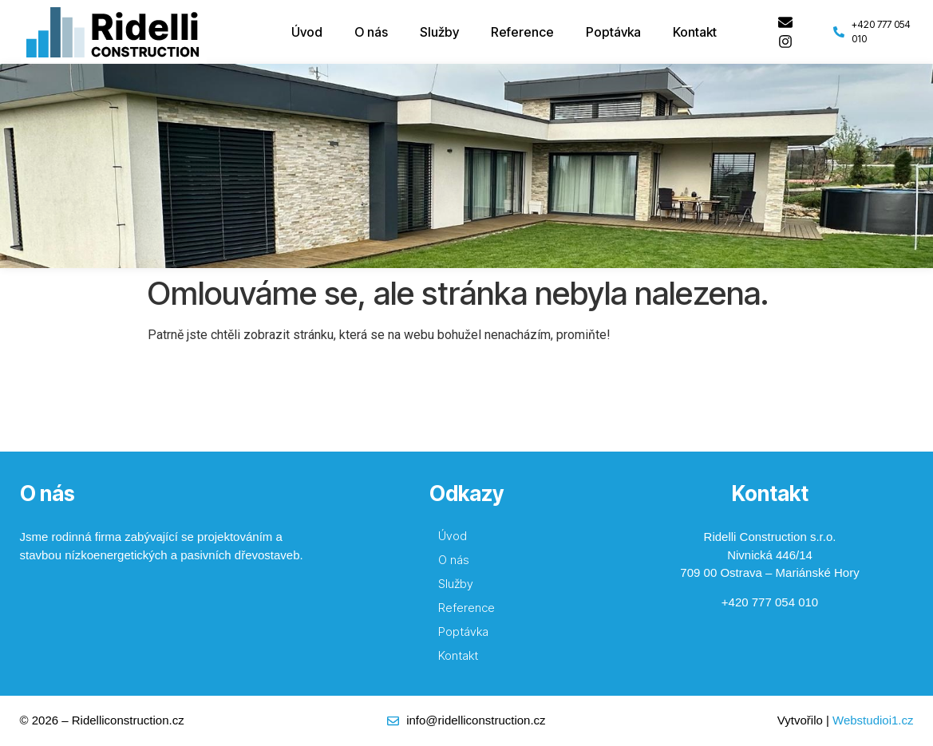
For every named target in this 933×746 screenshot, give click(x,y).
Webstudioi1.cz (872, 720)
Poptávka (613, 32)
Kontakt (695, 32)
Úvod (306, 32)
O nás (371, 32)
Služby (439, 32)
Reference (522, 32)
